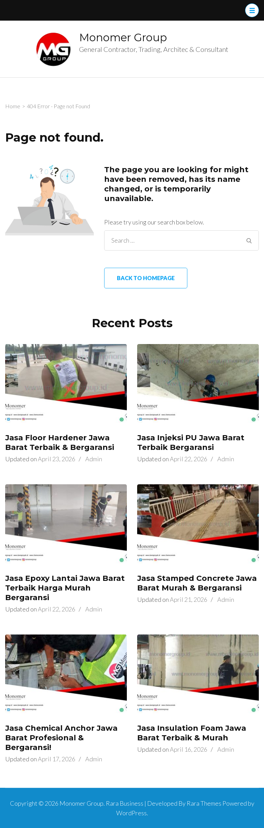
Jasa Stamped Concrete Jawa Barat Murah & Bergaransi (197, 583)
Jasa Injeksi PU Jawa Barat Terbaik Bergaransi (190, 442)
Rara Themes (204, 803)
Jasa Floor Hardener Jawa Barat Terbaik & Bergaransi (59, 442)
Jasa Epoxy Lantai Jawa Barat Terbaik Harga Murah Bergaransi (65, 588)
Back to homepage (146, 278)
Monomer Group (123, 37)
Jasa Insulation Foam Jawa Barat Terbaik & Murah (191, 733)
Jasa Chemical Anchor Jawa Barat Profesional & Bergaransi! (61, 738)
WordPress (131, 813)
